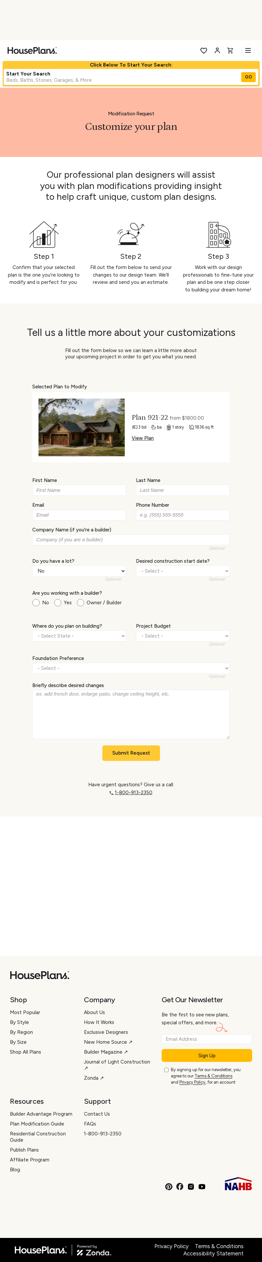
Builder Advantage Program (41, 1114)
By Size (18, 1042)
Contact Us (97, 1114)
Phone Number (152, 505)
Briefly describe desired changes (68, 685)
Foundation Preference (58, 658)
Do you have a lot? (53, 561)
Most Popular (25, 1012)
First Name (44, 480)
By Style (19, 1022)
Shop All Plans (25, 1052)
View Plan (143, 438)
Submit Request (131, 753)
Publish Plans (24, 1150)
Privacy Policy (192, 1082)
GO (248, 77)
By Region (21, 1032)
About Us (94, 1012)
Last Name (148, 480)
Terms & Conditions (213, 1075)
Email (38, 505)
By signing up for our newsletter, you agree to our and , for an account (206, 1076)
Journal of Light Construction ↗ (117, 1065)
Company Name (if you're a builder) (71, 530)
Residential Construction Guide (38, 1137)
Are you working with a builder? (67, 593)
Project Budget (153, 626)
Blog (15, 1170)
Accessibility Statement (213, 1253)
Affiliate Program (29, 1160)
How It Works (99, 1022)
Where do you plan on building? (67, 626)
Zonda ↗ (94, 1078)
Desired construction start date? (173, 561)
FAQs (90, 1124)
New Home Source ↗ (108, 1042)
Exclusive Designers (106, 1032)
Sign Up (207, 1056)
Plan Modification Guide (37, 1124)
